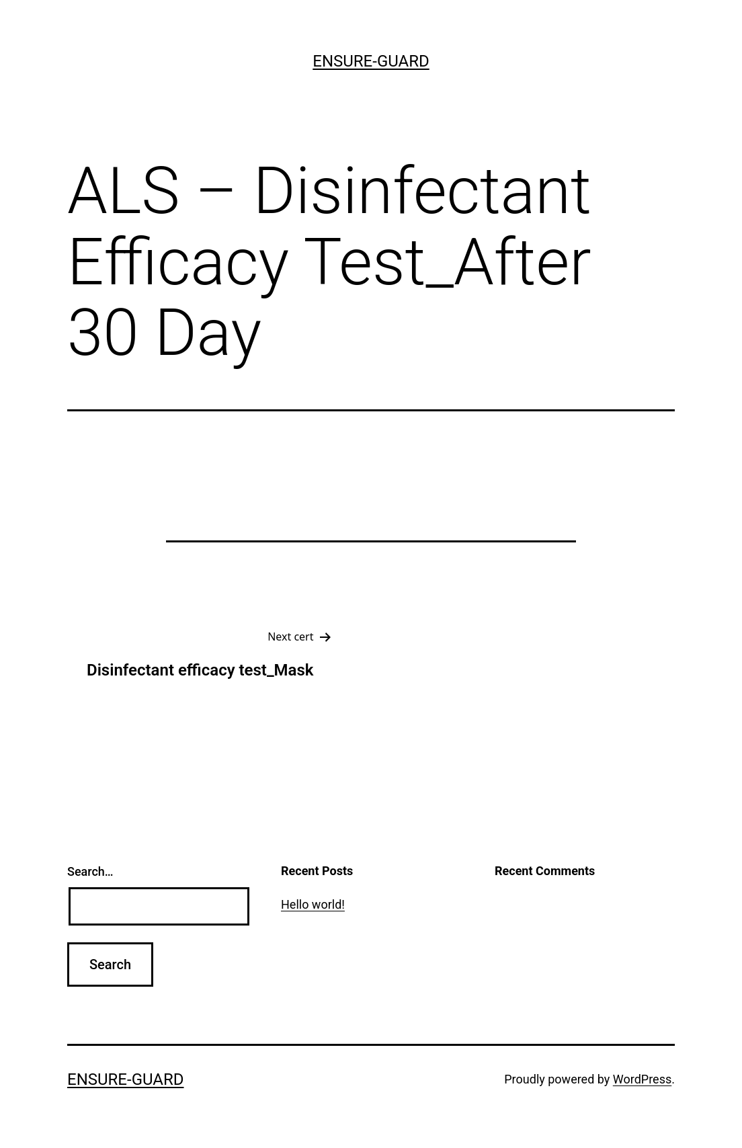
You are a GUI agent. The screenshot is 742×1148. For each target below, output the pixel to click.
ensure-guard (371, 61)
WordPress (642, 1079)
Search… (90, 871)
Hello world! (313, 904)
